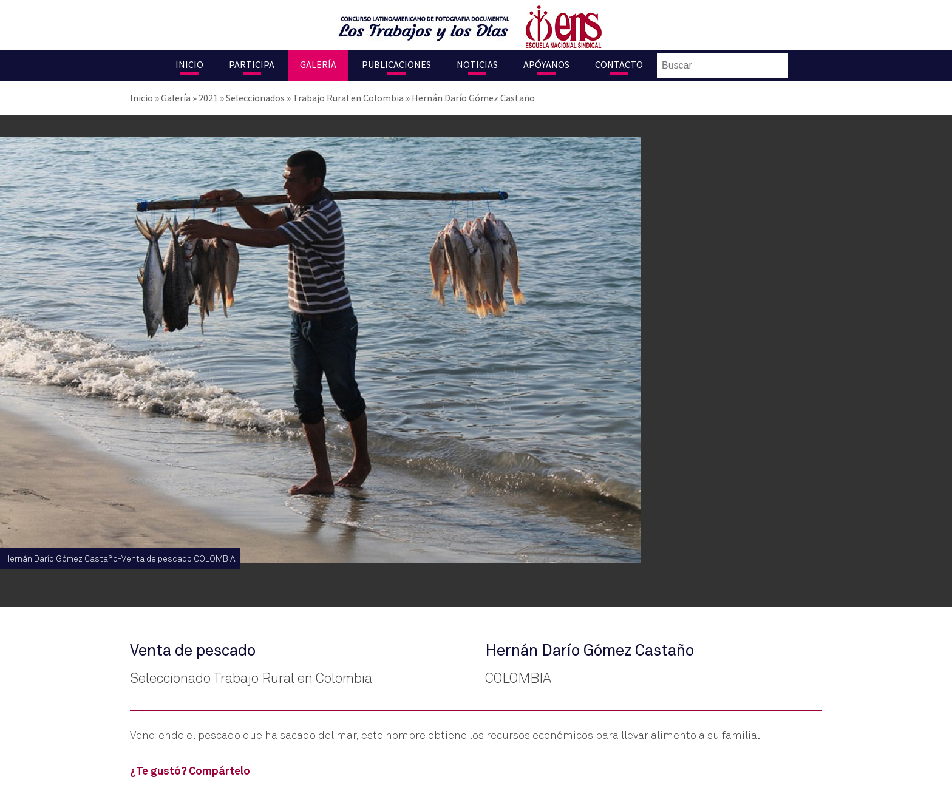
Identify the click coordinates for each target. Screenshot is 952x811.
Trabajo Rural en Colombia (348, 98)
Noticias (477, 64)
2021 (208, 98)
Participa (251, 64)
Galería (318, 64)
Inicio (189, 64)
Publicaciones (396, 64)
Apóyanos (546, 64)
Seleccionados (255, 98)
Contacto (619, 64)
